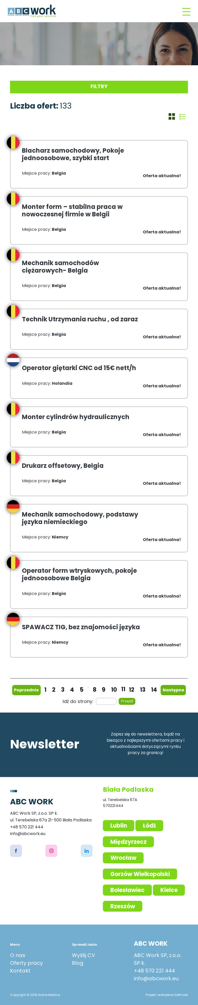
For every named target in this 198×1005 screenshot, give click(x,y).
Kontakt (20, 970)
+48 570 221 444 (154, 970)
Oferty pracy (26, 963)
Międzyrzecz (128, 842)
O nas (17, 955)
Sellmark (181, 995)
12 (131, 690)
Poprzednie (26, 690)
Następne (173, 690)
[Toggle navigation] (186, 11)
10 (114, 690)
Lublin (118, 826)
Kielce (169, 890)
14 (154, 690)
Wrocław (123, 858)
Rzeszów (122, 906)
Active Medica (49, 995)
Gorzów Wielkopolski (140, 874)
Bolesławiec (127, 890)
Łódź (149, 826)
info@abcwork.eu (156, 978)
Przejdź (127, 701)
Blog (78, 963)
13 (142, 690)
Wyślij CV (83, 955)
